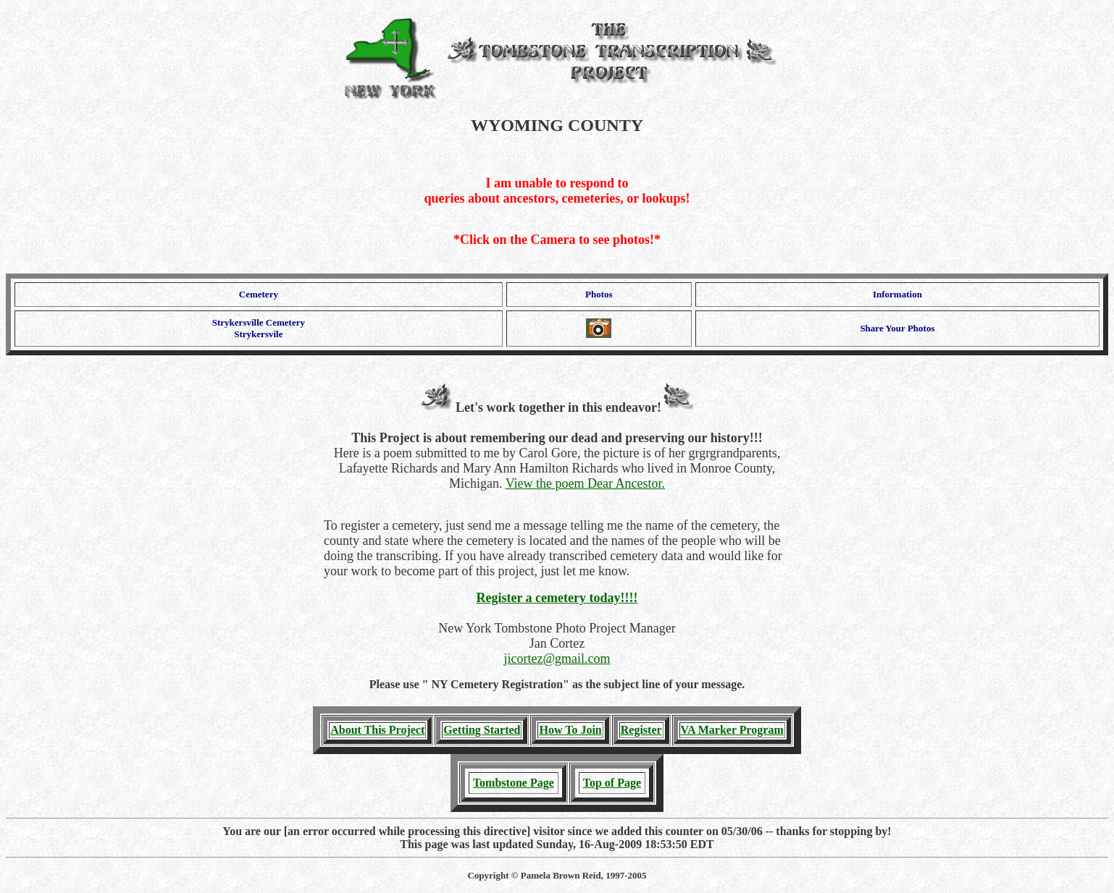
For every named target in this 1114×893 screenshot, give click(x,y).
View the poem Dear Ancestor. (585, 483)
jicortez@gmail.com (556, 658)
